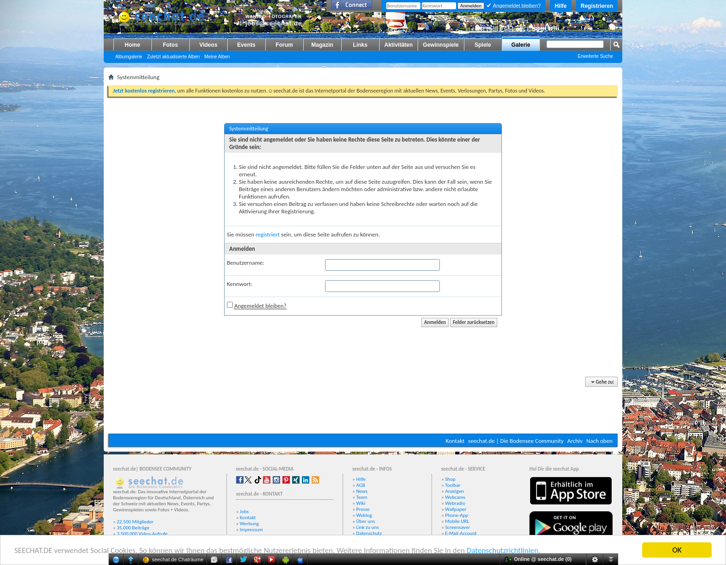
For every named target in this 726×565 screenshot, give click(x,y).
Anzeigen (454, 491)
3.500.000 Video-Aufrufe (142, 534)
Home (132, 45)
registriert (268, 234)
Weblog (364, 515)
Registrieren (597, 6)
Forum (284, 45)
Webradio (455, 503)
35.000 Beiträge (133, 528)
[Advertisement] (363, 406)
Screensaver (457, 527)
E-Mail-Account (460, 533)
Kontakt (454, 440)
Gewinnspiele (440, 45)
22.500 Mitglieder (135, 522)
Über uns (365, 521)
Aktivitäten (398, 45)
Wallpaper (455, 509)
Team (361, 497)
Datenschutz (369, 533)
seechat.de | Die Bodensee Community (515, 440)
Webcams (455, 497)
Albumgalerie (128, 56)
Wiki (360, 503)
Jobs (244, 512)
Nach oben (599, 440)
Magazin (322, 45)
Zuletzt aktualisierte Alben (173, 56)
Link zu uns (367, 527)
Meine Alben (217, 56)
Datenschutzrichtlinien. (503, 550)
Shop (450, 479)
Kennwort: (239, 283)
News (362, 491)
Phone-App (456, 515)
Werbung (249, 524)
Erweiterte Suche (595, 56)
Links (360, 45)
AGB (360, 485)
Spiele (483, 45)
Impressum (251, 530)
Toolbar (452, 485)
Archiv (574, 440)
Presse (362, 509)
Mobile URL (457, 521)
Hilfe (561, 6)
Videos (208, 45)
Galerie (520, 45)
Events (246, 45)
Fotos (170, 45)
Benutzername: (245, 262)
